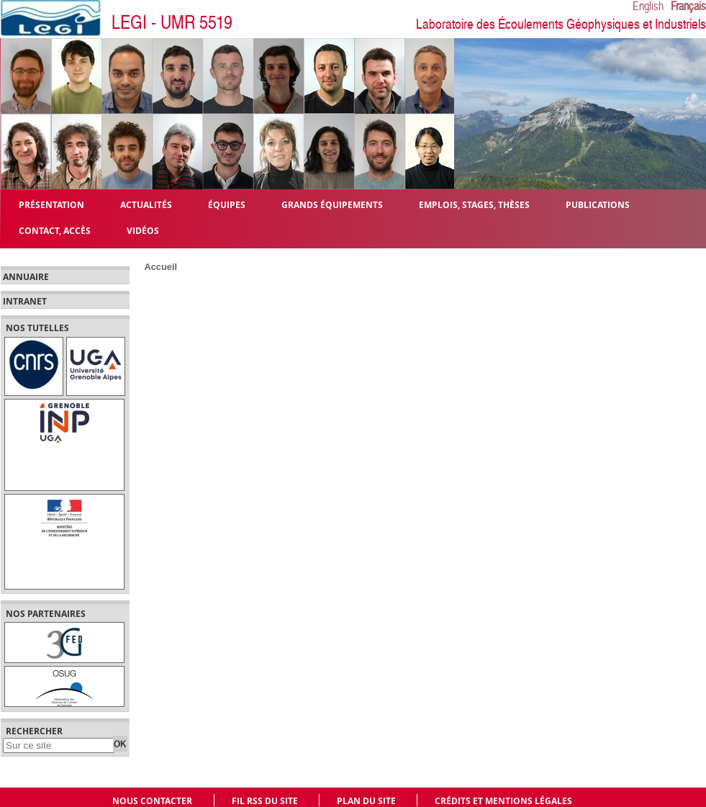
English (648, 6)
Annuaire (26, 277)
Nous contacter (152, 801)
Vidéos (143, 230)
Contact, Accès (55, 230)
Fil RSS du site (265, 801)
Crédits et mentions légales (503, 801)
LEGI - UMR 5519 (172, 23)
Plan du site (366, 801)
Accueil (161, 266)
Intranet (25, 301)
